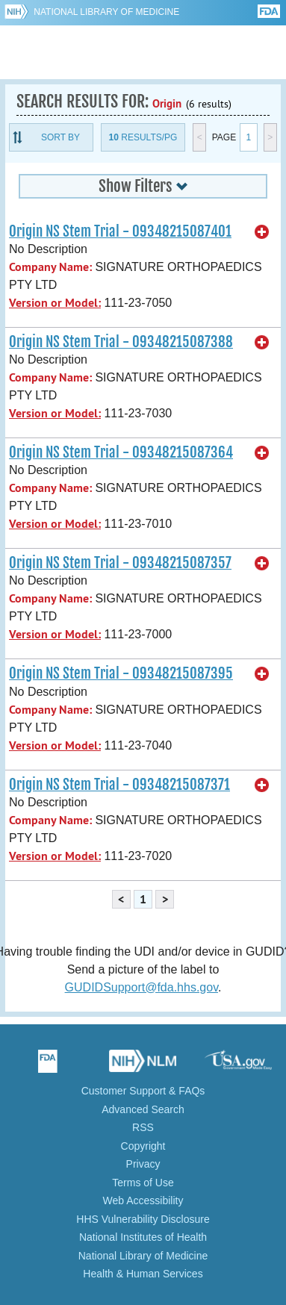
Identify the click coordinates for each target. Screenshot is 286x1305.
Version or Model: (55, 303)
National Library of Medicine (106, 12)
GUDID (143, 52)
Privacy (143, 1164)
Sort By (60, 137)
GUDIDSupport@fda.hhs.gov (141, 987)
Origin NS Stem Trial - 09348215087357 (120, 563)
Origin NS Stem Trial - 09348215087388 (121, 342)
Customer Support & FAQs (143, 1091)
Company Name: (50, 267)
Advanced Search (143, 1109)
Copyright (143, 1146)
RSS (143, 1127)
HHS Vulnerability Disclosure (142, 1219)
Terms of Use (142, 1183)
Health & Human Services (142, 1274)
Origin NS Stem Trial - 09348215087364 (121, 452)
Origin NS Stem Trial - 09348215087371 (119, 785)
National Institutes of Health (143, 1237)
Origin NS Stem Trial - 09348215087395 (121, 673)
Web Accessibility (143, 1200)
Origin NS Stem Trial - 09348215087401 (120, 231)
